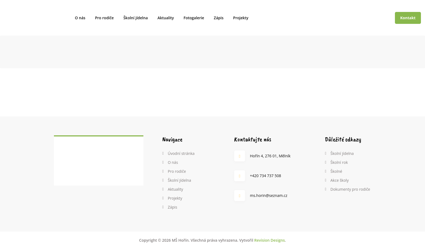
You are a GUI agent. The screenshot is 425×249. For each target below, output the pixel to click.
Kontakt (408, 17)
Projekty (240, 17)
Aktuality (165, 17)
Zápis (219, 17)
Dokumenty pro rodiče (350, 189)
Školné (336, 171)
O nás (80, 17)
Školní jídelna (135, 17)
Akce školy (339, 180)
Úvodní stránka (181, 153)
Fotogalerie (193, 17)
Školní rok (339, 162)
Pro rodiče (104, 17)
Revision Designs (269, 240)
